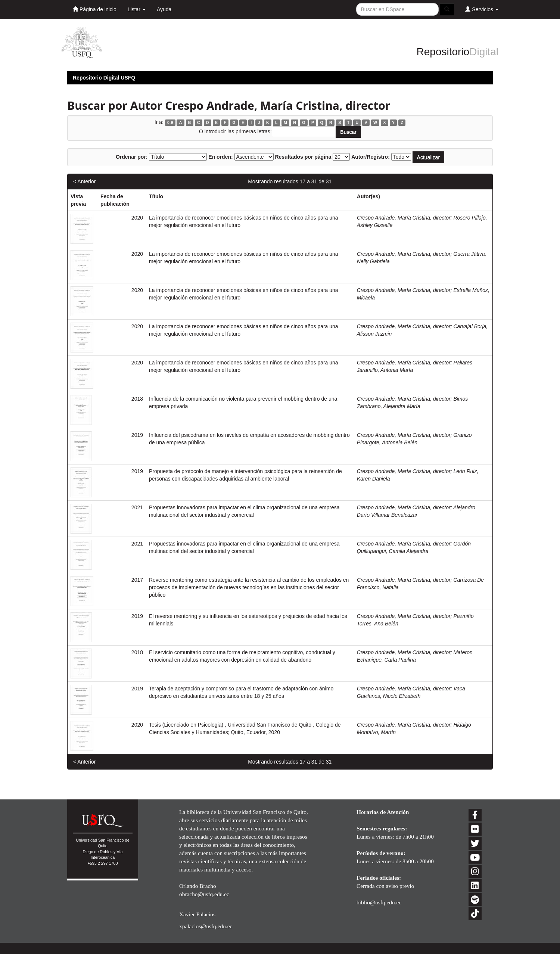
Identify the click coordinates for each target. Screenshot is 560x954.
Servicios (481, 9)
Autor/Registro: (370, 157)
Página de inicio (94, 9)
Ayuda (164, 9)
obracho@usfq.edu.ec (204, 894)
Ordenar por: (132, 157)
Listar (137, 9)
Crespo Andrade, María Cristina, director (404, 218)
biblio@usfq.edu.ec (379, 902)
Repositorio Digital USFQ (104, 78)
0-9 (170, 122)
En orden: (220, 157)
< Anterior (84, 181)
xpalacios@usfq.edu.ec (205, 926)
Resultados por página (303, 157)
